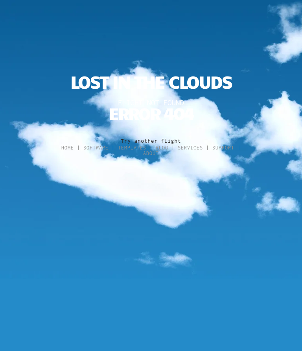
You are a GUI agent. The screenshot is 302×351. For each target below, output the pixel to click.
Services (190, 148)
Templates (132, 148)
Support (223, 148)
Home (67, 148)
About (151, 153)
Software (96, 148)
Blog (162, 148)
